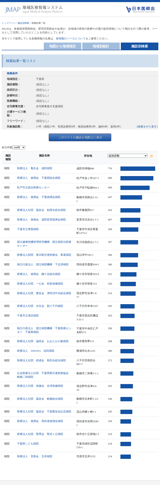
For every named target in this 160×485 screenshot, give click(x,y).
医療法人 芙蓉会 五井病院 (34, 443)
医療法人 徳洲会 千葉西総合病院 (39, 177)
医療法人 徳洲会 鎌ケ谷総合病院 (39, 270)
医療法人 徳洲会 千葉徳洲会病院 (39, 197)
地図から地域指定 (62, 46)
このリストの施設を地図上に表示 (80, 137)
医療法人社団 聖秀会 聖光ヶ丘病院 (40, 421)
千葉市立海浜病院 (28, 309)
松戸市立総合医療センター (33, 187)
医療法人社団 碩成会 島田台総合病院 (41, 353)
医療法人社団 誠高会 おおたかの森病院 (43, 334)
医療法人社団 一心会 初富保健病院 (40, 280)
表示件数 (7, 147)
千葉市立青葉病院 (28, 225)
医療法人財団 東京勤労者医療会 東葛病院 (44, 251)
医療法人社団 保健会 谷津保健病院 (40, 379)
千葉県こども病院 (28, 430)
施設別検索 (23, 23)
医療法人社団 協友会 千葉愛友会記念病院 (44, 398)
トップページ (8, 23)
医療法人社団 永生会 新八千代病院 (40, 299)
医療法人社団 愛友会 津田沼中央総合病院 (44, 289)
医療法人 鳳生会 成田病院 (34, 168)
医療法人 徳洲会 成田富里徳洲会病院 (41, 216)
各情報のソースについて (71, 38)
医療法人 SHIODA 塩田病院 (35, 344)
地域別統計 (101, 46)
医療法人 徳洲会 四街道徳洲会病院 (40, 408)
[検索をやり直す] (147, 126)
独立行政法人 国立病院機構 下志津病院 (43, 261)
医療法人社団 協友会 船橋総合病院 (40, 389)
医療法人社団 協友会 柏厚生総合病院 (41, 206)
